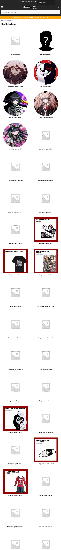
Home (2, 20)
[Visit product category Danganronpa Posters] (46, 261)
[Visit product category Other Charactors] (46, 40)
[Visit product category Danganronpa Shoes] (46, 229)
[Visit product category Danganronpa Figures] (15, 449)
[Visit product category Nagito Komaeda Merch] (15, 72)
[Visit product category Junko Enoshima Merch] (46, 103)
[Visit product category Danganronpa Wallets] (46, 135)
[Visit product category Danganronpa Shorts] (15, 229)
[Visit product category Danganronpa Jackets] (46, 387)
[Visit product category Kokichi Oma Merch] (15, 103)
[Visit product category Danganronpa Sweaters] (46, 166)
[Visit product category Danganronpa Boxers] (46, 512)
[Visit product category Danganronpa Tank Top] (15, 166)
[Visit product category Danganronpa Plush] (15, 292)
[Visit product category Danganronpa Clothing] (46, 481)
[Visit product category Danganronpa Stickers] (15, 198)
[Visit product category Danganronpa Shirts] (15, 261)
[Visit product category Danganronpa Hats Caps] (46, 418)
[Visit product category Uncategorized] (15, 40)
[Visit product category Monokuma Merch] (46, 72)
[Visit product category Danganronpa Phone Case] (46, 292)
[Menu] (4, 7)
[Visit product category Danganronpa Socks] (46, 198)
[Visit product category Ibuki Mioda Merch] (15, 135)
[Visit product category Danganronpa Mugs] (46, 355)
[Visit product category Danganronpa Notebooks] (46, 324)
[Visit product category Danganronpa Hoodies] (15, 418)
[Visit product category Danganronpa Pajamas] (15, 324)
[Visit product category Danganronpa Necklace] (15, 355)
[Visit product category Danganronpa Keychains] (15, 387)
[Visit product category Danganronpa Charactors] (15, 512)
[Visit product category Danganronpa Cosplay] (15, 481)
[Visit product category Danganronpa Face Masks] (46, 449)
